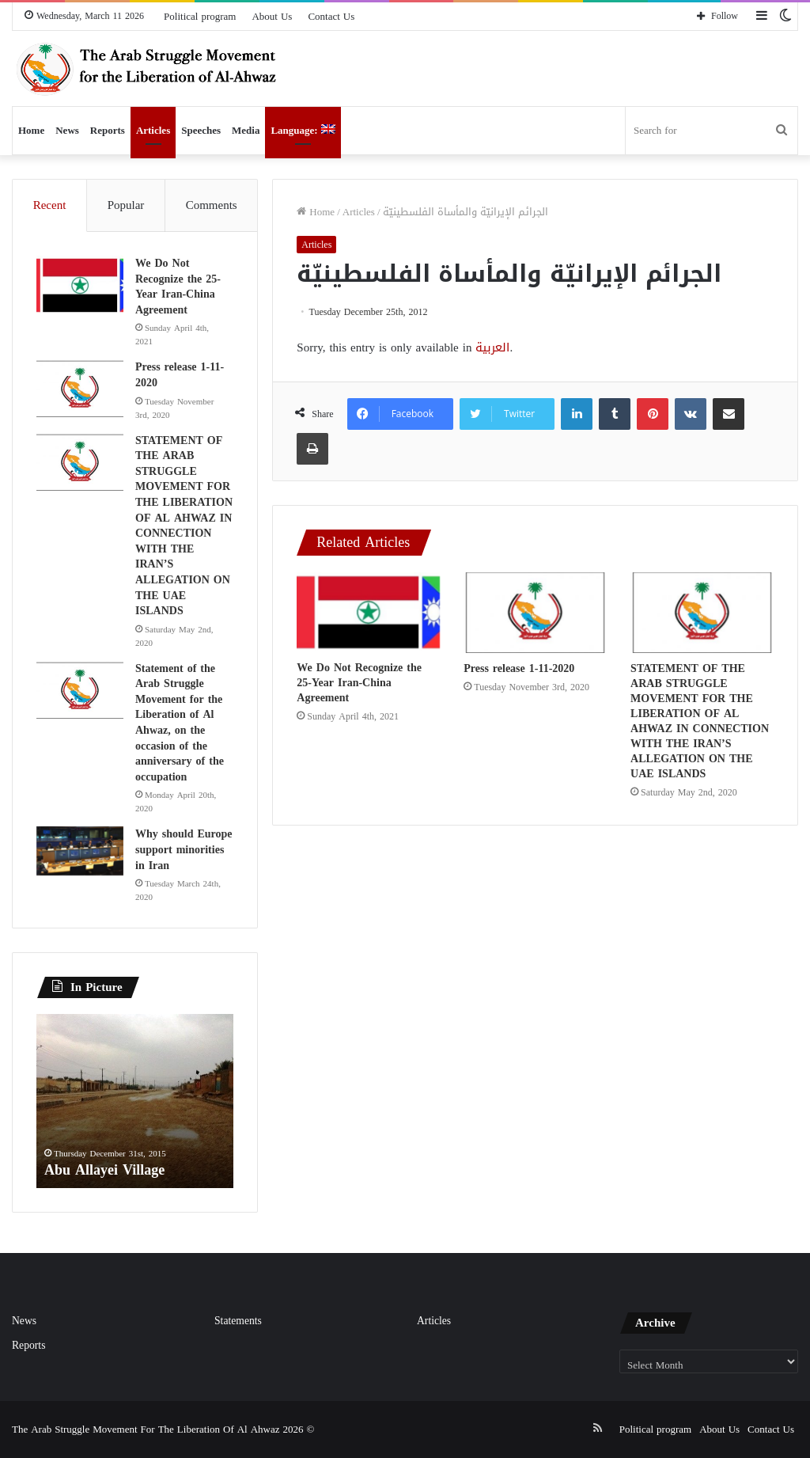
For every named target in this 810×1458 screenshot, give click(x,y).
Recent (49, 205)
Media (245, 130)
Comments (211, 205)
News (67, 130)
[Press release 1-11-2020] (535, 612)
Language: (303, 130)
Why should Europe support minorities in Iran (184, 849)
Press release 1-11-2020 (519, 668)
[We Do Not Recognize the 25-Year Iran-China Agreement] (368, 612)
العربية (492, 347)
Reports (107, 130)
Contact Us (331, 16)
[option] (135, 1101)
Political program (200, 16)
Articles (153, 130)
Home (31, 130)
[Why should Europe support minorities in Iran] (79, 850)
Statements (238, 1321)
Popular (126, 205)
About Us (272, 16)
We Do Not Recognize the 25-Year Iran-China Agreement (359, 682)
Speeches (201, 130)
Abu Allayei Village (104, 1169)
